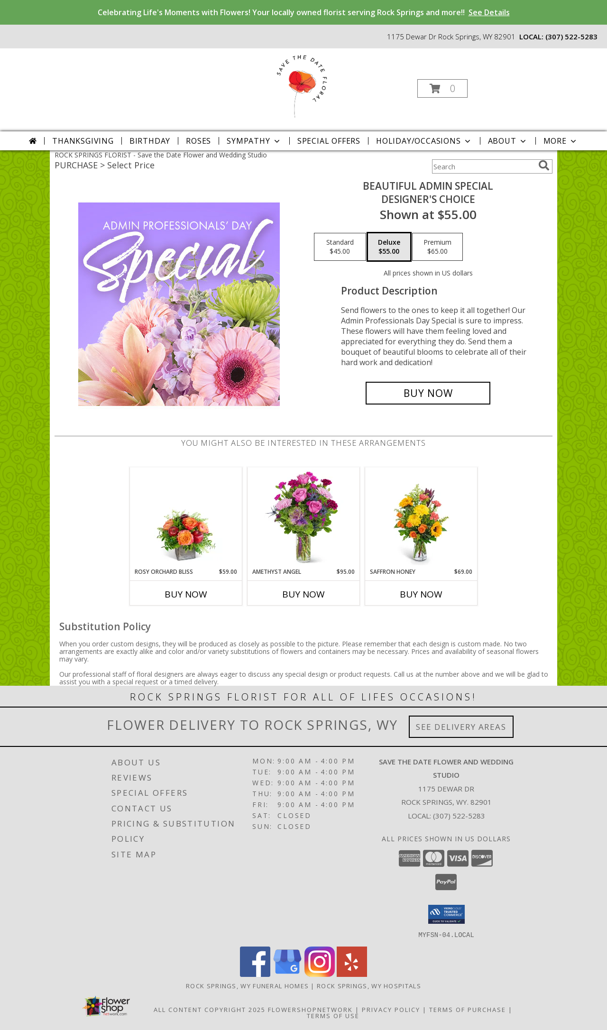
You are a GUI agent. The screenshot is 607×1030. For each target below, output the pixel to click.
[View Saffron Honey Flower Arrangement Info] (421, 517)
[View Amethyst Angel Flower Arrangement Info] (303, 517)
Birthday (149, 141)
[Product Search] (483, 166)
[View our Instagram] (319, 973)
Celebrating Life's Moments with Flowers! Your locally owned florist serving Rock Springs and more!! (304, 12)
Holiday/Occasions (424, 141)
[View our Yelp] (352, 973)
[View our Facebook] (255, 973)
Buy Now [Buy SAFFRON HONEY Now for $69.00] (421, 594)
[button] (442, 88)
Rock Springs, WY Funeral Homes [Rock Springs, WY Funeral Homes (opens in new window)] (247, 985)
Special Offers (328, 141)
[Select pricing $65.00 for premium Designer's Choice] (437, 247)
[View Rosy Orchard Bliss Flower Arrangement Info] (186, 517)
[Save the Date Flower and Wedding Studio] (302, 85)
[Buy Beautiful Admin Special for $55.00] (428, 393)
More (560, 141)
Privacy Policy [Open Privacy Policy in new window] (391, 1009)
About (508, 141)
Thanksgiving (83, 141)
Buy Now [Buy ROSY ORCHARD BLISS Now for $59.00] (186, 594)
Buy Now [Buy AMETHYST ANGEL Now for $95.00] (303, 594)
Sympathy (254, 141)
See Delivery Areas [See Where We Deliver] (461, 726)
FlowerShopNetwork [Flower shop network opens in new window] (310, 1009)
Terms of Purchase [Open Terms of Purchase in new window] (467, 1009)
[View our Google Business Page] (287, 973)
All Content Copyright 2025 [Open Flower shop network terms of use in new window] (210, 1009)
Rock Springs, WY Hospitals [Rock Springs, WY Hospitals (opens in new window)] (369, 985)
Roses (198, 141)
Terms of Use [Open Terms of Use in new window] (333, 1015)
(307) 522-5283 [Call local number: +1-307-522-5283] (571, 36)
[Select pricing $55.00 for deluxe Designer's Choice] (389, 247)
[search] (544, 165)
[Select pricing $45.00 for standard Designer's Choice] (340, 247)
